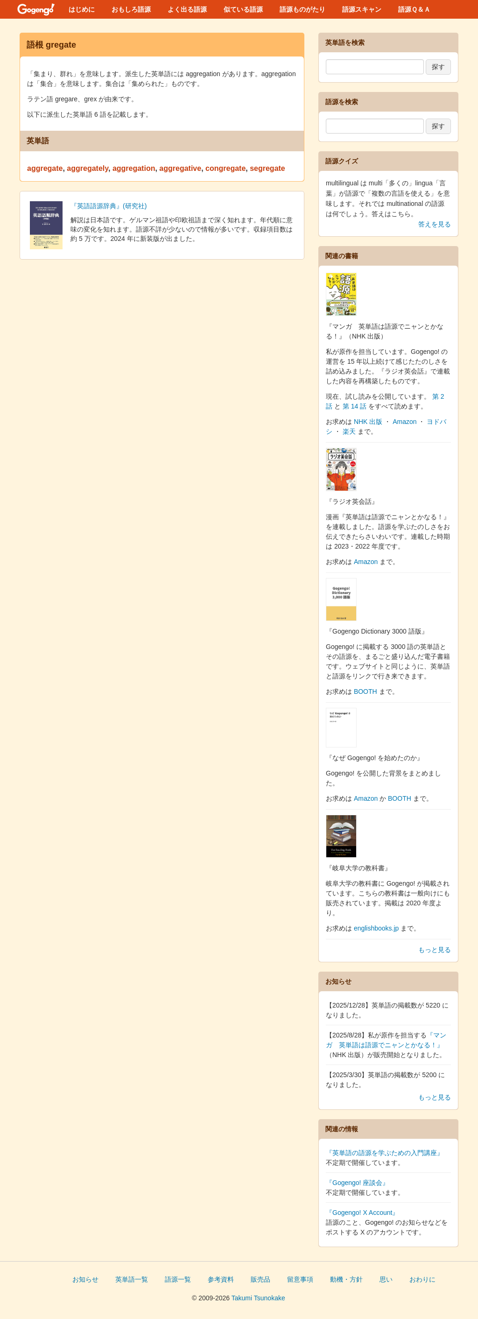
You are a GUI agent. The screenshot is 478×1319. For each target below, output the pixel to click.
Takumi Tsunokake (258, 1298)
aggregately (87, 168)
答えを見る (434, 224)
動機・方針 (346, 1279)
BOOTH (365, 691)
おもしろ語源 (131, 9)
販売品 (260, 1279)
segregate (267, 168)
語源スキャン (361, 9)
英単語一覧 (131, 1279)
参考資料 (221, 1279)
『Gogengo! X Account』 (362, 1212)
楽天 (349, 431)
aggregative (180, 168)
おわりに (422, 1279)
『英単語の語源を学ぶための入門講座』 (384, 1153)
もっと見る (434, 949)
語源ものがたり (302, 9)
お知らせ (85, 1279)
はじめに (82, 9)
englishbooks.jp (376, 928)
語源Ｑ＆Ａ (414, 9)
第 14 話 (354, 406)
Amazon (404, 421)
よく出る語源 (187, 9)
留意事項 (300, 1279)
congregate (225, 168)
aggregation (133, 168)
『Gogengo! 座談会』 (357, 1182)
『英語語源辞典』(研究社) (108, 206)
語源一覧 (178, 1279)
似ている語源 (243, 9)
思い (386, 1279)
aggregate (45, 168)
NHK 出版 (368, 421)
